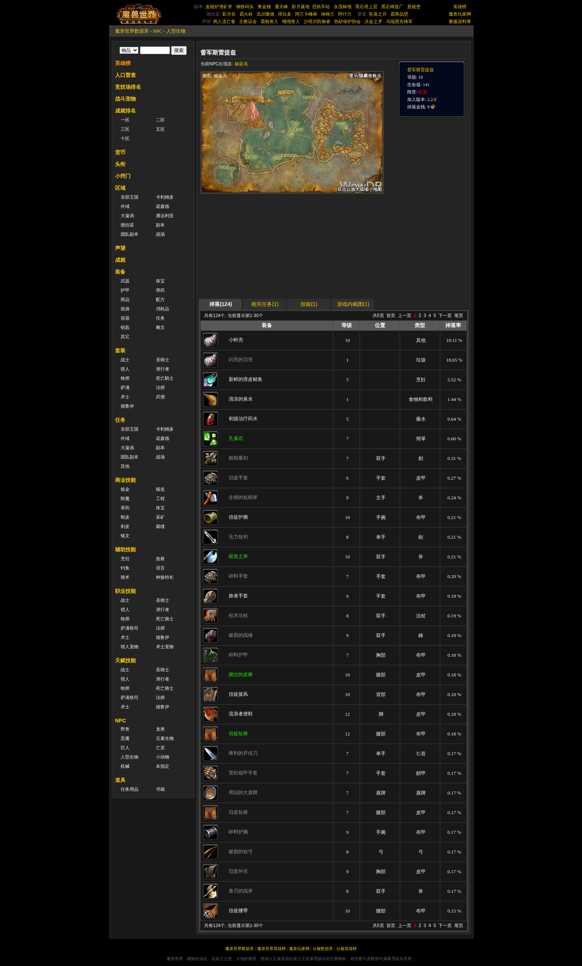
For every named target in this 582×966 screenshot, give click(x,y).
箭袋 (125, 308)
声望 (120, 248)
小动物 (162, 757)
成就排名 (125, 111)
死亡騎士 (165, 378)
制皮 (125, 517)
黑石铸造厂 (392, 6)
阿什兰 (345, 14)
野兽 (125, 729)
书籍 (160, 789)
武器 (125, 281)
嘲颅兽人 (291, 21)
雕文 (160, 327)
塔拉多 (284, 14)
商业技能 (125, 480)
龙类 (160, 729)
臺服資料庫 (460, 21)
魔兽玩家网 (460, 14)
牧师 (125, 378)
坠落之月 (378, 14)
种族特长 (165, 577)
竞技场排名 (128, 87)
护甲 (125, 290)
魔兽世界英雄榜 (271, 948)
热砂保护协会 (347, 21)
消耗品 (162, 308)
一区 (125, 120)
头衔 (120, 164)
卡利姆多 (165, 197)
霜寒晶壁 (399, 14)
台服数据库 (323, 948)
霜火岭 (246, 14)
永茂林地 (343, 6)
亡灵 (160, 747)
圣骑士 (162, 359)
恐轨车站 (321, 6)
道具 (120, 780)
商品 (125, 299)
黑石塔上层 (366, 6)
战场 (160, 234)
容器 (125, 318)
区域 (120, 188)
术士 (125, 396)
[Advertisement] (270, 246)
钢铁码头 (245, 6)
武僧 (160, 396)
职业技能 (125, 591)
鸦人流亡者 (224, 21)
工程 (160, 498)
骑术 (125, 577)
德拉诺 (127, 225)
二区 (160, 120)
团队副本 (129, 234)
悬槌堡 (414, 6)
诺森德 (162, 206)
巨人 (125, 747)
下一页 (445, 315)
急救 (160, 558)
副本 (160, 225)
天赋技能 (125, 660)
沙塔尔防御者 (317, 21)
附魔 (125, 498)
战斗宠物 (125, 99)
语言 (160, 568)
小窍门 (123, 176)
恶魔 (125, 738)
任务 (160, 318)
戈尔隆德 (265, 14)
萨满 (125, 387)
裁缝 (160, 526)
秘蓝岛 (241, 63)
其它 (125, 336)
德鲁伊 (127, 406)
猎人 (125, 369)
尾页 (458, 315)
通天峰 (281, 6)
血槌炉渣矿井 (219, 6)
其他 (125, 466)
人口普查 (125, 75)
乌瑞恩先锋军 (399, 21)
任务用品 (129, 789)
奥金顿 (264, 6)
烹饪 (125, 558)
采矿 (160, 517)
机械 (125, 766)
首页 (390, 315)
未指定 (162, 766)
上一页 (404, 315)
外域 (125, 206)
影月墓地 (301, 6)
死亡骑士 (165, 618)
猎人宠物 (129, 646)
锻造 (160, 489)
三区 (125, 129)
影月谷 (229, 14)
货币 (120, 152)
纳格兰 (327, 14)
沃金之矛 (373, 21)
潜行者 (162, 369)
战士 (125, 359)
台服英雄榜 (346, 948)
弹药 (160, 290)
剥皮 (125, 526)
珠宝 (160, 281)
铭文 (125, 535)
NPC (157, 31)
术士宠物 (165, 646)
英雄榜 (460, 6)
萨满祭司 (129, 628)
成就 (120, 260)
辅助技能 (125, 549)
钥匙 (125, 327)
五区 (160, 129)
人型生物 (176, 31)
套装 (120, 350)
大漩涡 (127, 215)
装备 (120, 272)
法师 (160, 387)
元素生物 (165, 738)
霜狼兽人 (269, 21)
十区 (125, 138)
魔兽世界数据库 (132, 31)
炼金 (125, 489)
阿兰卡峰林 (306, 14)
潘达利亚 (165, 215)
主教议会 (248, 21)
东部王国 (129, 197)
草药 (125, 507)
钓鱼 (125, 568)
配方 (160, 299)
